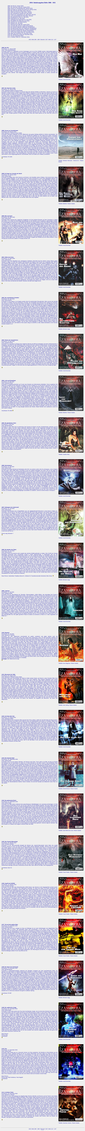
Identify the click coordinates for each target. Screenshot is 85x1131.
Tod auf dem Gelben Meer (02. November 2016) (22, 32)
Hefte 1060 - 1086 (36, 39)
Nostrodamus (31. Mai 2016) (18, 18)
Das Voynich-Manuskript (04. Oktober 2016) (21, 29)
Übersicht (42, 39)
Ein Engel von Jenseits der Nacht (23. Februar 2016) (23, 9)
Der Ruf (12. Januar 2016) (17, 5)
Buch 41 (10, 867)
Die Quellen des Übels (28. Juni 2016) (20, 20)
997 (10, 993)
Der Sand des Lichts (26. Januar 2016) (20, 7)
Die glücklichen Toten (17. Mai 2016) (19, 17)
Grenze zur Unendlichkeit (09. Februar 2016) (22, 8)
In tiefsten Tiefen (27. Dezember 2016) (20, 37)
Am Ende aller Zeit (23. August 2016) (20, 25)
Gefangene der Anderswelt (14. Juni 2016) (21, 19)
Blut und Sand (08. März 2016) (18, 10)
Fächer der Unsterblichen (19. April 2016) (21, 14)
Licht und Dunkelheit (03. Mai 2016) (19, 15)
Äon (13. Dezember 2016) (17, 35)
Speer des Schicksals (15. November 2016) (21, 33)
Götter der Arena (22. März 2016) (19, 12)
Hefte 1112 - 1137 (52, 39)
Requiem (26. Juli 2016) (16, 23)
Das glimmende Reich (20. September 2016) (22, 28)
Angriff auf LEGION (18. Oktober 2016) (20, 30)
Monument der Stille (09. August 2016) (20, 24)
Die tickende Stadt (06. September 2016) (21, 27)
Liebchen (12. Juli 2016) (16, 22)
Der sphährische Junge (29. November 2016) (22, 34)
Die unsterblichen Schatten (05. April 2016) (21, 13)
